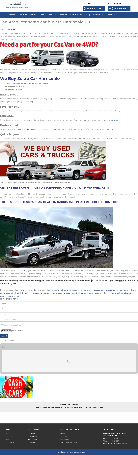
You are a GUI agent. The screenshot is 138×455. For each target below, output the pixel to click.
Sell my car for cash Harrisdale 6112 (118, 293)
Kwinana (63, 433)
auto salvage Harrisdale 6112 (58, 290)
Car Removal (61, 15)
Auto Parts (31, 433)
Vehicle (33, 15)
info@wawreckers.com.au (117, 443)
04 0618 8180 (118, 8)
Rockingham (64, 439)
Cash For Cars (32, 436)
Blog (88, 15)
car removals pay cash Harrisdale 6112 (101, 290)
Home (12, 15)
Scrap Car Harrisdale (7, 29)
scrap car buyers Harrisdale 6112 (54, 293)
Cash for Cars (46, 15)
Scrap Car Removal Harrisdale (95, 293)
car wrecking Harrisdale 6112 (126, 290)
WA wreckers (32, 290)
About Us (22, 15)
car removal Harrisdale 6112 (78, 290)
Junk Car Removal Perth (68, 442)
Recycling (31, 442)
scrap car (23, 290)
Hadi (17, 296)
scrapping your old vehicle (57, 197)
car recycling (22, 271)
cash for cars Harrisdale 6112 (9, 293)
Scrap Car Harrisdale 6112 (74, 293)
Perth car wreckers (26, 129)
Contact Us (98, 15)
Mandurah (63, 436)
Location (111, 15)
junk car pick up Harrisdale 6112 (31, 293)
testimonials (66, 36)
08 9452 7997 (93, 8)
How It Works (76, 15)
